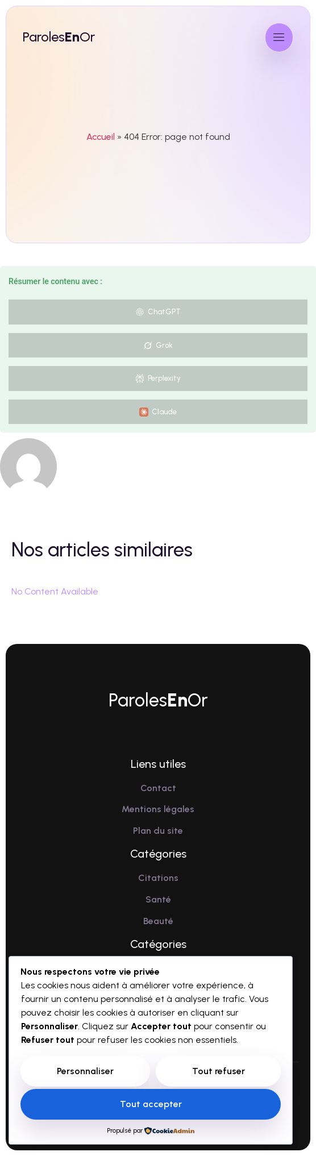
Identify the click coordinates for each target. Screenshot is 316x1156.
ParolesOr (59, 36)
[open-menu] (279, 37)
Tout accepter (151, 1104)
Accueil (100, 136)
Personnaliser (85, 1071)
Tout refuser (218, 1071)
